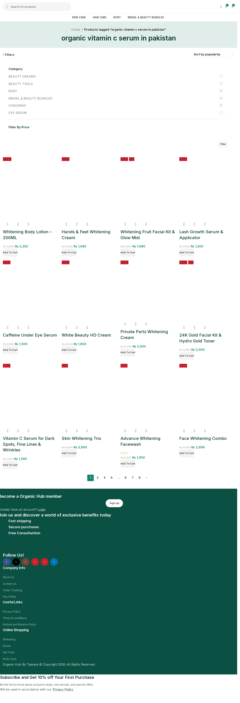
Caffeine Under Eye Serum (30, 335)
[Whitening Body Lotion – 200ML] (30, 188)
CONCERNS (17, 105)
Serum (7, 645)
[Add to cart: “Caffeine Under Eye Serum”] (10, 350)
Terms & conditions (15, 618)
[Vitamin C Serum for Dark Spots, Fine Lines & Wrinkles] (30, 395)
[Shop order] (213, 54)
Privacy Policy (11, 611)
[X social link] (16, 562)
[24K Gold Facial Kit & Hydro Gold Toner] (206, 291)
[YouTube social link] (35, 562)
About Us (8, 577)
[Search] (37, 6)
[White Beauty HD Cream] (89, 291)
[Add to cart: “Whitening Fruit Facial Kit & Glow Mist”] (127, 253)
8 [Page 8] (140, 477)
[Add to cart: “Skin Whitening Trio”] (69, 453)
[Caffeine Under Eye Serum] (30, 291)
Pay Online (9, 596)
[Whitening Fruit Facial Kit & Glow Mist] (147, 188)
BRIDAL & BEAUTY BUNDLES (30, 98)
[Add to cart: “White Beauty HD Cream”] (69, 350)
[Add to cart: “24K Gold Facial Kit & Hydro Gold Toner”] (186, 356)
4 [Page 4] (112, 477)
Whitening (9, 639)
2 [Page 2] (97, 477)
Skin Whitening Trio (81, 438)
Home (75, 29)
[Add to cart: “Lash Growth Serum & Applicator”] (186, 253)
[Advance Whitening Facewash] (147, 395)
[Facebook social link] (6, 562)
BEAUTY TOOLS (21, 84)
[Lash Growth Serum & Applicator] (206, 188)
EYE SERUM (18, 113)
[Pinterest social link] (44, 562)
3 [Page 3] (104, 477)
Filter (223, 144)
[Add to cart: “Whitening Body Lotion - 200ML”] (10, 253)
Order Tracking (12, 590)
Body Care (9, 658)
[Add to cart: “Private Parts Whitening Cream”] (127, 352)
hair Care (8, 652)
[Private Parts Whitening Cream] (147, 289)
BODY (13, 91)
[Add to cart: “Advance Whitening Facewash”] (127, 464)
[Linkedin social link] (54, 562)
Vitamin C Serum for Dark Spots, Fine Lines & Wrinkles (29, 444)
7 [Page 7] (133, 477)
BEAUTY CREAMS (22, 76)
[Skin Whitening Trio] (89, 395)
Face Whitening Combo (203, 438)
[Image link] (29, 546)
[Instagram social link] (25, 562)
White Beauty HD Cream (86, 335)
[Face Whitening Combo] (206, 395)
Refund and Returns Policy (19, 624)
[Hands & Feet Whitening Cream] (89, 188)
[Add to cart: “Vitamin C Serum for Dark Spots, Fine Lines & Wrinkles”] (10, 465)
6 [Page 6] (126, 477)
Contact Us (10, 583)
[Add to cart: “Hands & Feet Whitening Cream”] (69, 253)
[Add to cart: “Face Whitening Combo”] (186, 453)
